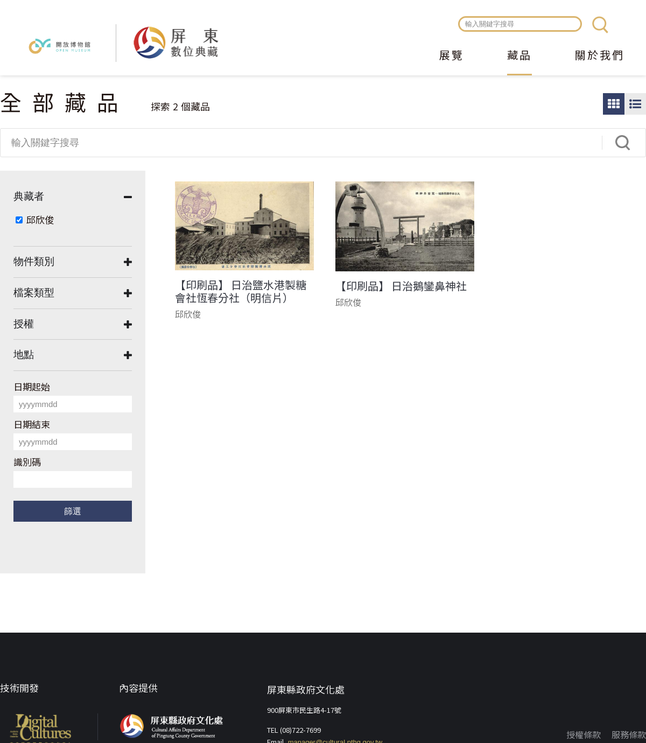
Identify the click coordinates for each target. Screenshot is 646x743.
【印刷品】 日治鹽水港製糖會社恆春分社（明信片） (240, 291)
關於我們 (599, 56)
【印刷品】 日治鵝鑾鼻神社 (401, 285)
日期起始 (31, 386)
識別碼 (27, 461)
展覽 (451, 56)
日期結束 (31, 424)
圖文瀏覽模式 (635, 104)
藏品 (519, 56)
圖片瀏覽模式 (613, 104)
